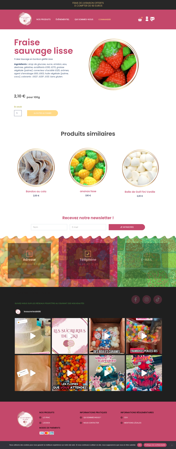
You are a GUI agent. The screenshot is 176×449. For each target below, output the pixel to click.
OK (139, 445)
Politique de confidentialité (155, 445)
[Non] (172, 445)
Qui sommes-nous (84, 19)
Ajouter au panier (44, 113)
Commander (104, 19)
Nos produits (43, 19)
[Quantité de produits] (18, 113)
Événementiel (62, 19)
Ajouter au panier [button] (36, 200)
